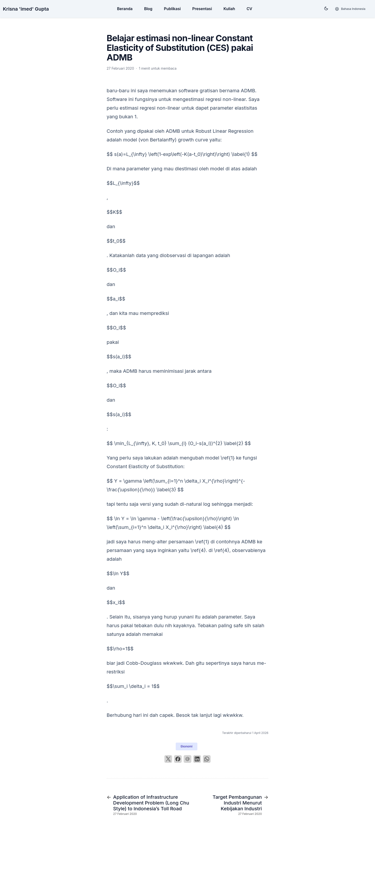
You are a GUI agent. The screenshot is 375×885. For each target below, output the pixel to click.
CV (249, 8)
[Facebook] (178, 759)
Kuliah (229, 8)
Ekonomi (186, 746)
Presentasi (202, 8)
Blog (148, 8)
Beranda (124, 8)
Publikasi (172, 8)
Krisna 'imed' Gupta (26, 9)
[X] (168, 759)
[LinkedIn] (197, 759)
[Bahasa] (350, 9)
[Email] (187, 759)
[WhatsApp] (207, 759)
